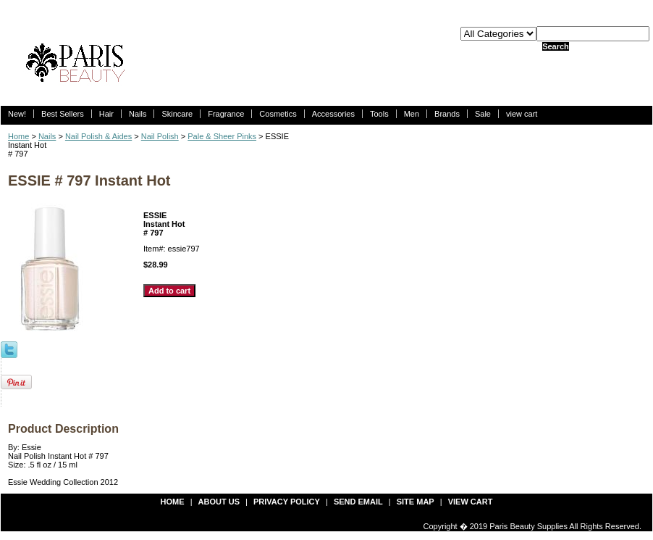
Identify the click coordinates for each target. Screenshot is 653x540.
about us (219, 501)
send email (358, 501)
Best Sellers (62, 113)
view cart (521, 113)
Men (411, 113)
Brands (447, 113)
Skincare (177, 113)
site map (415, 501)
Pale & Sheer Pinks (222, 136)
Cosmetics (277, 113)
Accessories (333, 113)
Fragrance (226, 113)
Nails (137, 113)
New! (17, 113)
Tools (379, 113)
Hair (106, 113)
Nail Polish (160, 136)
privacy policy (286, 501)
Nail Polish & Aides (98, 136)
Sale (483, 113)
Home (18, 136)
